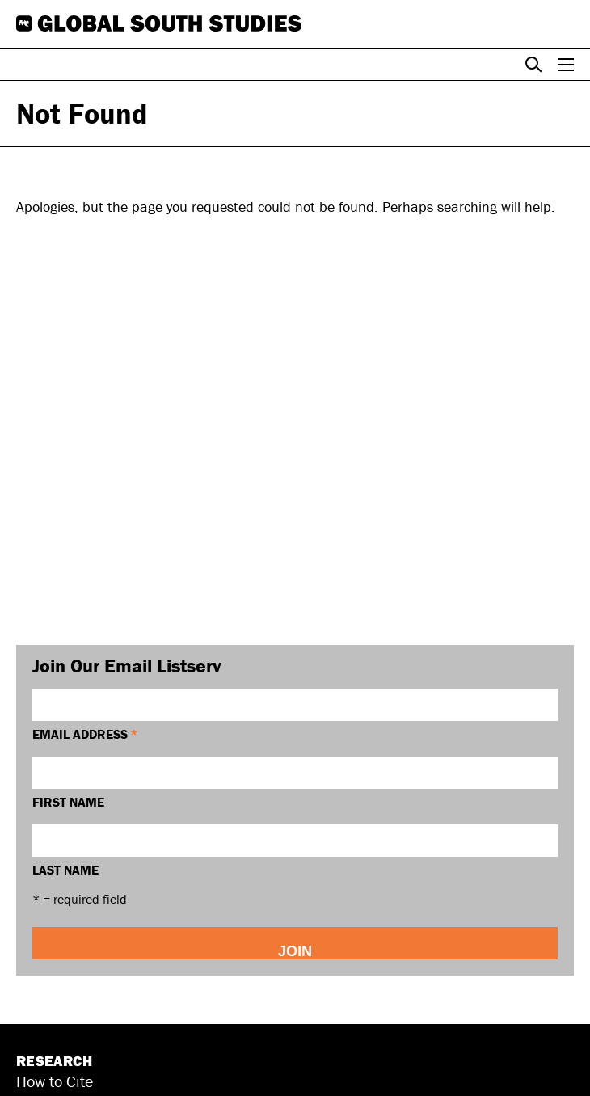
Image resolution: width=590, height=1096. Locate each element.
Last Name (65, 869)
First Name (68, 801)
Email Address (84, 733)
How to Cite (54, 1081)
